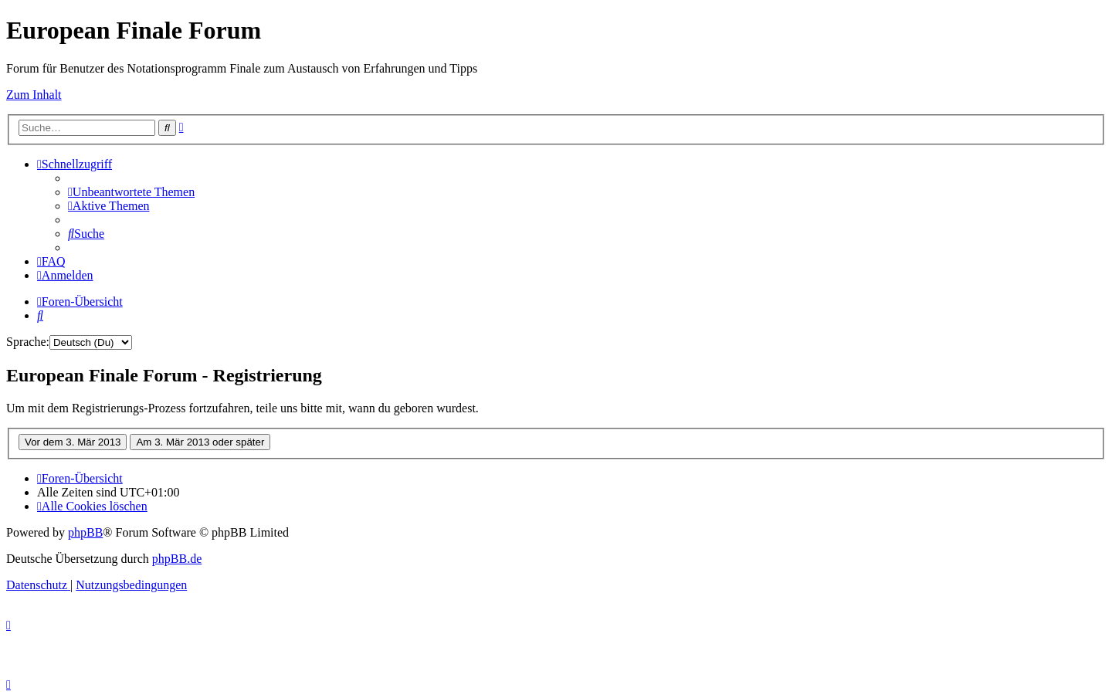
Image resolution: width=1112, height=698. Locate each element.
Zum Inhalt (34, 94)
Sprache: (27, 341)
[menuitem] (131, 191)
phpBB (85, 532)
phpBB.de (177, 558)
